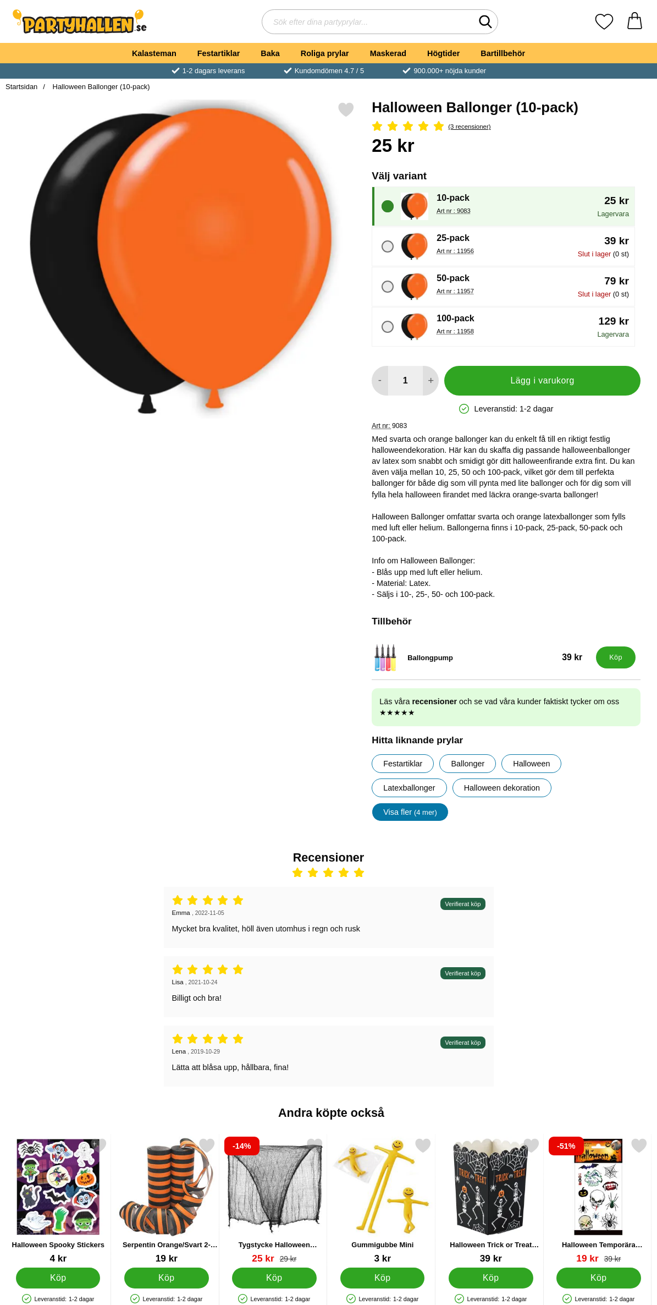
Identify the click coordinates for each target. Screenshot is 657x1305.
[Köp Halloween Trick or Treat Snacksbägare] (491, 1278)
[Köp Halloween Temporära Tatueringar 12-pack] (599, 1278)
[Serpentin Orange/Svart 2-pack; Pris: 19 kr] (166, 1201)
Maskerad (388, 53)
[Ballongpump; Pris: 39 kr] (481, 657)
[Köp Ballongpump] (616, 657)
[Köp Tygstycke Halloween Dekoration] (275, 1278)
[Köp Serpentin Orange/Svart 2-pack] (166, 1278)
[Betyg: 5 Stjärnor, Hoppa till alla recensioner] (506, 127)
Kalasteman (154, 53)
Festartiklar (218, 53)
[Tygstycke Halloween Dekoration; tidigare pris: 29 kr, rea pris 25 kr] (274, 1201)
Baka (270, 53)
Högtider (443, 53)
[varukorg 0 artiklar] (634, 21)
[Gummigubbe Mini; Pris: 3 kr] (382, 1201)
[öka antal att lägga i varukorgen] (431, 381)
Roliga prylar (325, 53)
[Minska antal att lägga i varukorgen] (380, 381)
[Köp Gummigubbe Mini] (382, 1278)
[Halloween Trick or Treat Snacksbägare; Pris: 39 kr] (491, 1201)
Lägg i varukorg (543, 380)
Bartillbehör (503, 53)
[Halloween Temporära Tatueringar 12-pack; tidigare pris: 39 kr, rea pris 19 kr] (599, 1201)
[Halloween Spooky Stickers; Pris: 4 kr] (58, 1201)
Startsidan (21, 87)
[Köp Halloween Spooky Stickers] (58, 1278)
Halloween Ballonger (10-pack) (100, 87)
